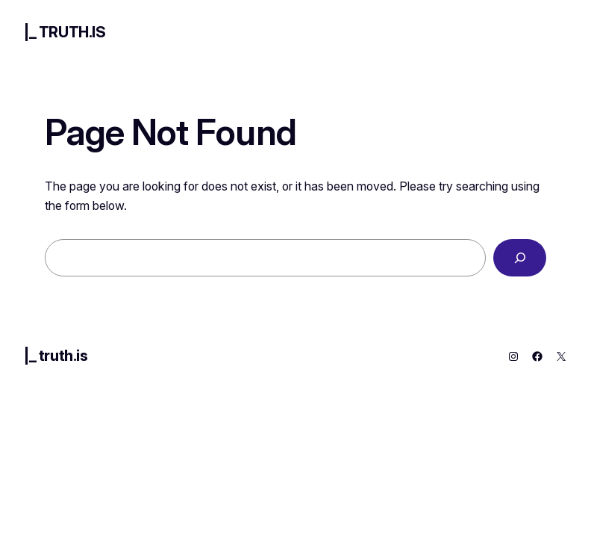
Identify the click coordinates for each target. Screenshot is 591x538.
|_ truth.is (65, 32)
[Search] (519, 257)
